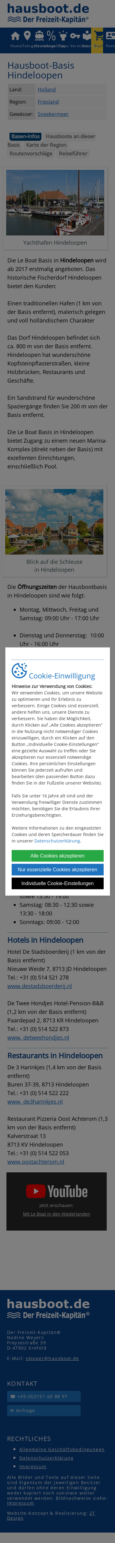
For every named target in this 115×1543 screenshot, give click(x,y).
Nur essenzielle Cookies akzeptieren (57, 869)
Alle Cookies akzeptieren (57, 855)
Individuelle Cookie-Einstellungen (57, 883)
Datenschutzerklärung (57, 841)
